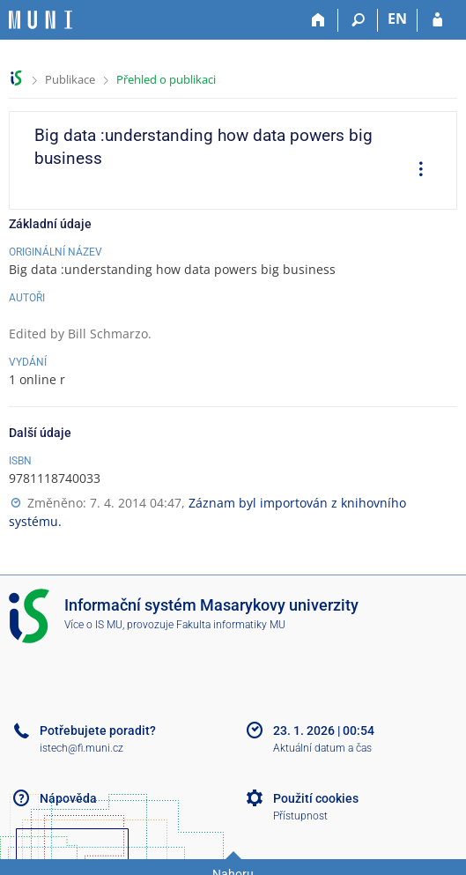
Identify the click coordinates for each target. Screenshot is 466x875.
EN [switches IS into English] (397, 18)
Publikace (70, 79)
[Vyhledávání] (358, 20)
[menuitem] (415, 171)
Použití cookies (316, 798)
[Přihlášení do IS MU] (437, 20)
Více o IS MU (93, 625)
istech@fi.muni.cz (81, 748)
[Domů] (318, 20)
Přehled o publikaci (166, 79)
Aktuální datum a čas (322, 748)
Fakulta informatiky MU (230, 625)
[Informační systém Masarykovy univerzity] (40, 20)
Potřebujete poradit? (98, 730)
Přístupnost (300, 816)
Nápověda (68, 798)
